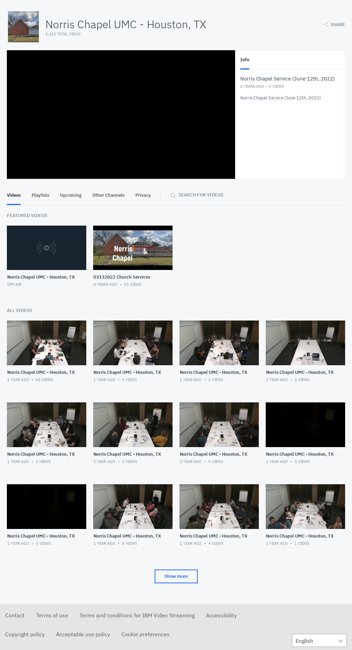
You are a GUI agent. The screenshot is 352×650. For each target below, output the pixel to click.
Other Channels (108, 195)
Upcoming (70, 195)
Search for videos (200, 195)
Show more (176, 576)
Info (244, 60)
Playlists (40, 195)
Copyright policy (25, 634)
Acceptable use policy (83, 634)
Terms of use (52, 615)
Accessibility (221, 615)
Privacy (143, 195)
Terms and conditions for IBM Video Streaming (137, 615)
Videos (14, 195)
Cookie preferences (145, 634)
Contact (15, 615)
